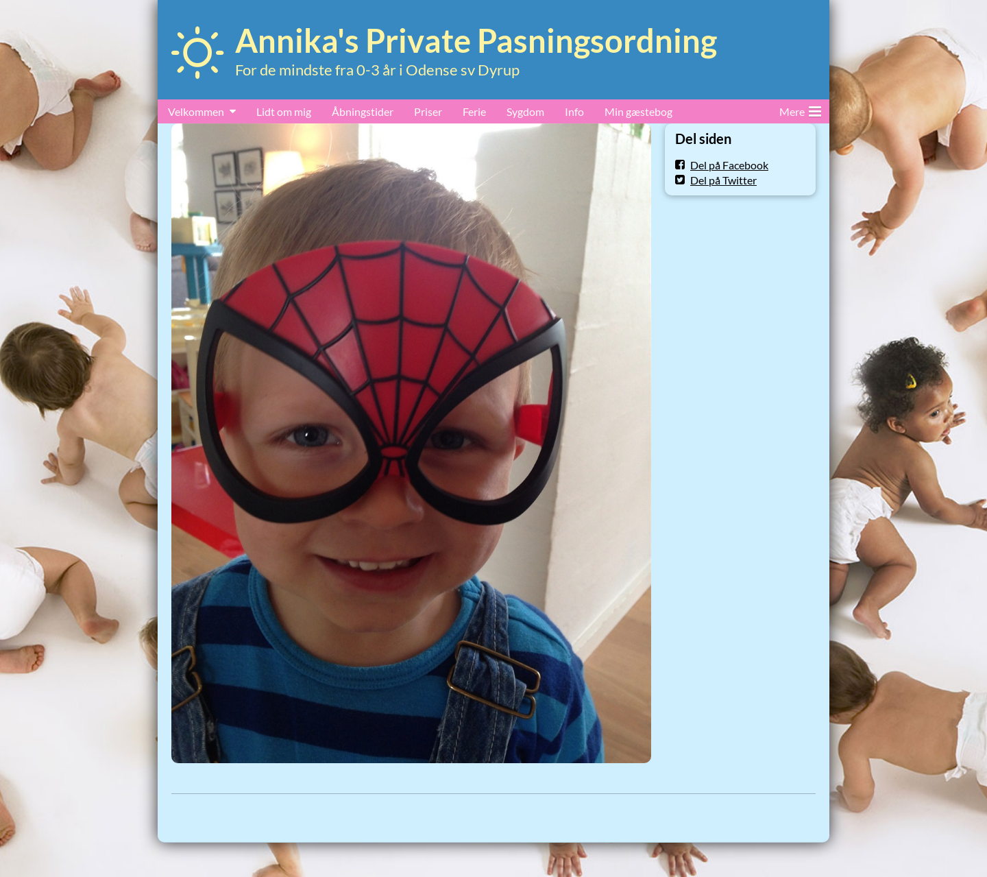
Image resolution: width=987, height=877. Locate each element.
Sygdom (525, 111)
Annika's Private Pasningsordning (476, 40)
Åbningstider (362, 111)
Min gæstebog (638, 111)
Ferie (474, 111)
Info (574, 111)
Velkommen (196, 111)
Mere (800, 109)
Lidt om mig (283, 111)
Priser (428, 111)
